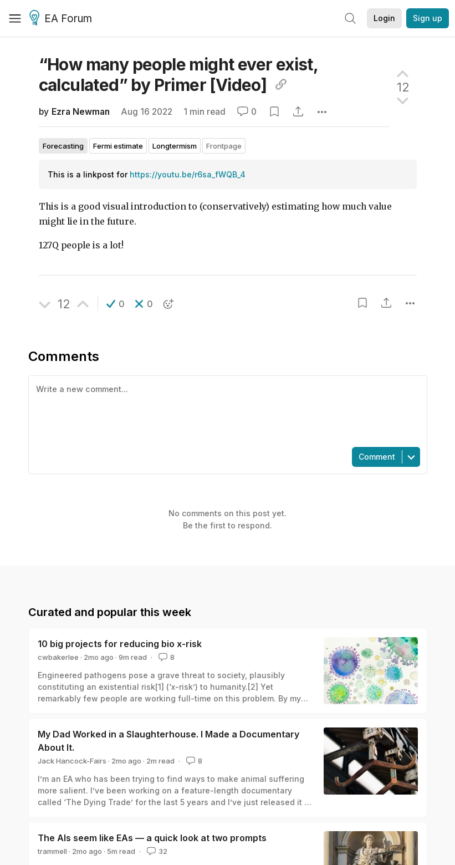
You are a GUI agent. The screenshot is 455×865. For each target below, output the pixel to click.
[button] (115, 304)
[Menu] (15, 18)
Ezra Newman (81, 111)
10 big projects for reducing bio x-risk (120, 643)
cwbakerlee (58, 657)
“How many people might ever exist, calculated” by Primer (178, 74)
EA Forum (62, 18)
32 (156, 851)
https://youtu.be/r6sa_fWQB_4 (188, 174)
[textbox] (225, 410)
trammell (52, 851)
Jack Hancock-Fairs (72, 760)
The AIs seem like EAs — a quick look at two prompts (152, 837)
